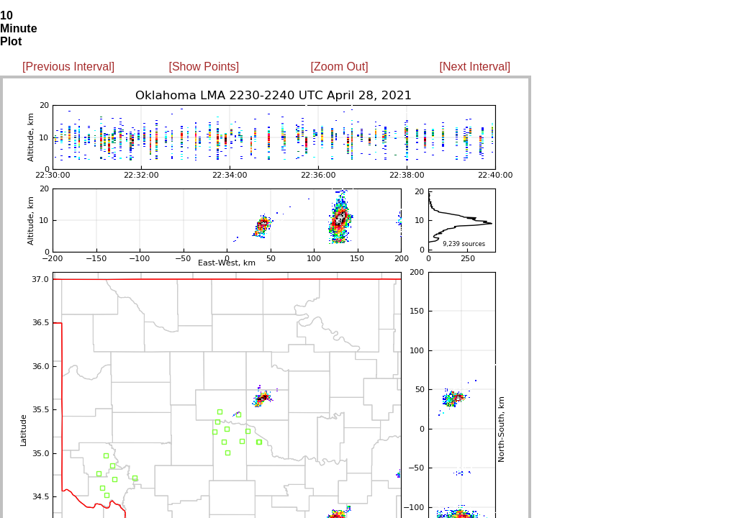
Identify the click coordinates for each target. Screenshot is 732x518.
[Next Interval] (475, 66)
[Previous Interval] (68, 66)
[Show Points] (203, 66)
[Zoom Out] (340, 66)
